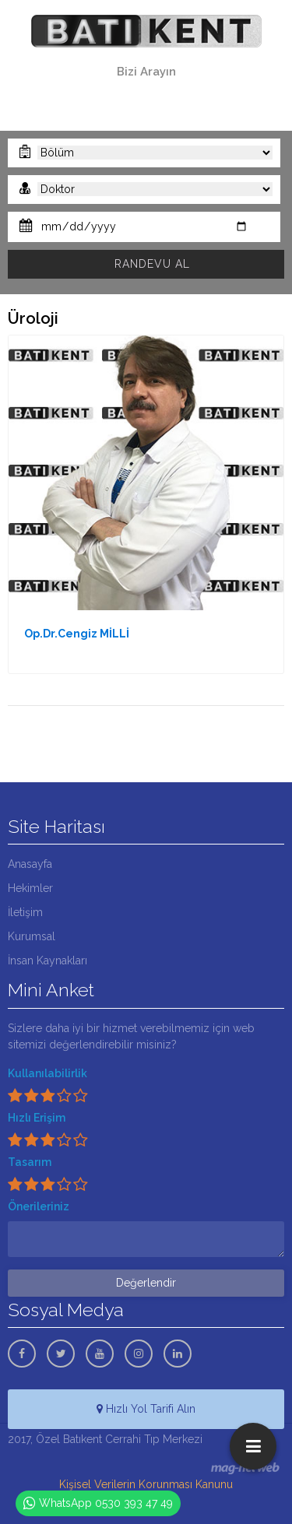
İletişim (25, 912)
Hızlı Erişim (36, 1117)
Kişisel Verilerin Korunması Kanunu (146, 1484)
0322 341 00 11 (145, 89)
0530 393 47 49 (146, 106)
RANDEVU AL (152, 264)
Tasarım (29, 1162)
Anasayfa (30, 864)
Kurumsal (31, 936)
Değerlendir (146, 1282)
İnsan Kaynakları (47, 960)
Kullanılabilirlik (47, 1073)
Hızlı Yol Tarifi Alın (146, 1409)
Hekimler (30, 888)
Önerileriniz (38, 1206)
